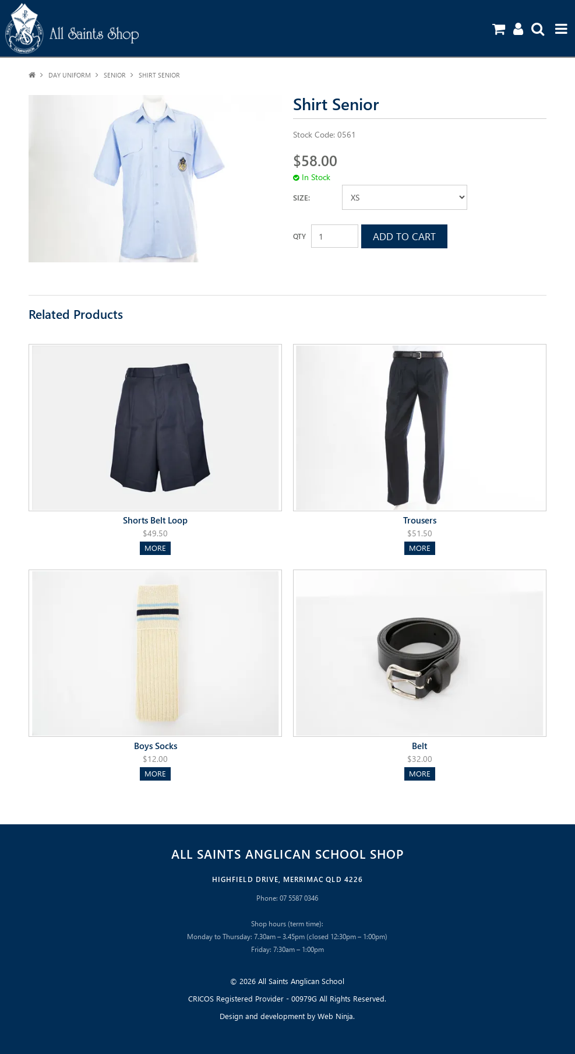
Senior (115, 75)
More (155, 548)
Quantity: (299, 236)
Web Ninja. (336, 1016)
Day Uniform (69, 75)
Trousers (419, 520)
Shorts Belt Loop (155, 520)
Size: (301, 197)
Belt (419, 745)
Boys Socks (155, 745)
